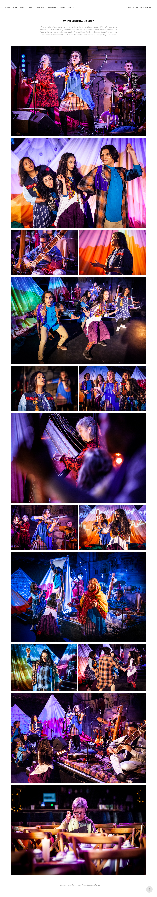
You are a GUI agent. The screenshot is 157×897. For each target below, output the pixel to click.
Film (30, 8)
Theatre (23, 8)
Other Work (40, 8)
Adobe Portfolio (95, 885)
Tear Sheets (53, 8)
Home (7, 8)
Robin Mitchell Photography (139, 7)
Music (14, 8)
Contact (72, 8)
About (63, 8)
